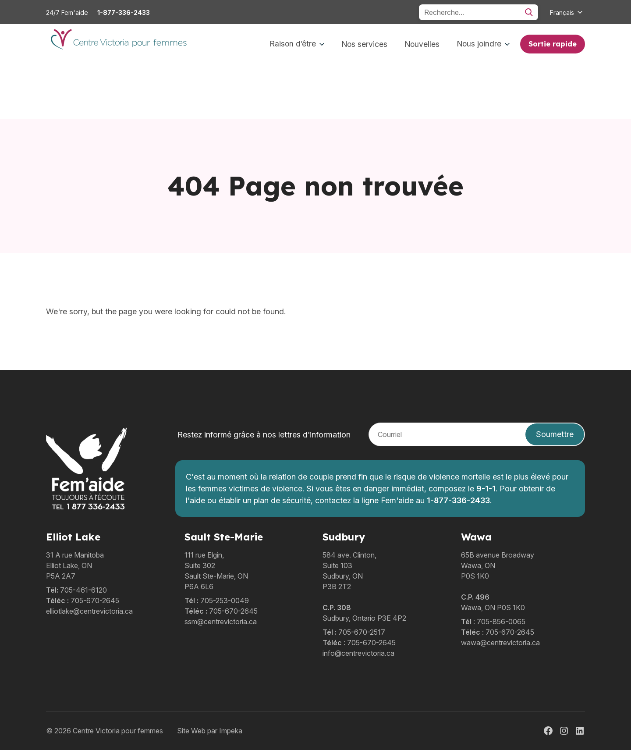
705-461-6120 (83, 590)
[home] (118, 44)
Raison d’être (297, 43)
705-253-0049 (224, 600)
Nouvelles (422, 44)
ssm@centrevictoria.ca (220, 621)
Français (562, 12)
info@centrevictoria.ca (358, 653)
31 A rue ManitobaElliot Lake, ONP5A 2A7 (75, 565)
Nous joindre (483, 43)
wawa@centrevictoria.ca (500, 642)
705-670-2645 (95, 600)
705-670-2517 (361, 632)
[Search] (478, 12)
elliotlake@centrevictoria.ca (89, 611)
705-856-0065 (501, 621)
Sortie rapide (552, 43)
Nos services (364, 44)
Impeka (230, 730)
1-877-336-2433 (123, 12)
